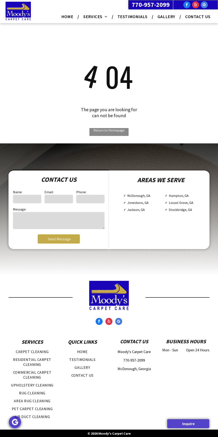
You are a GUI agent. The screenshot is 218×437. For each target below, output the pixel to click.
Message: (19, 209)
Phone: (81, 192)
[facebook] (186, 5)
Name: (17, 192)
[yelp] (195, 5)
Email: (49, 192)
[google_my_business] (204, 5)
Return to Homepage (109, 130)
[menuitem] (68, 16)
